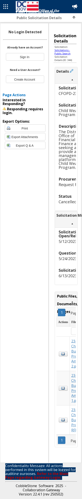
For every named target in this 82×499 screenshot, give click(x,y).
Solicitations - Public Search (62, 51)
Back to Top (73, 17)
